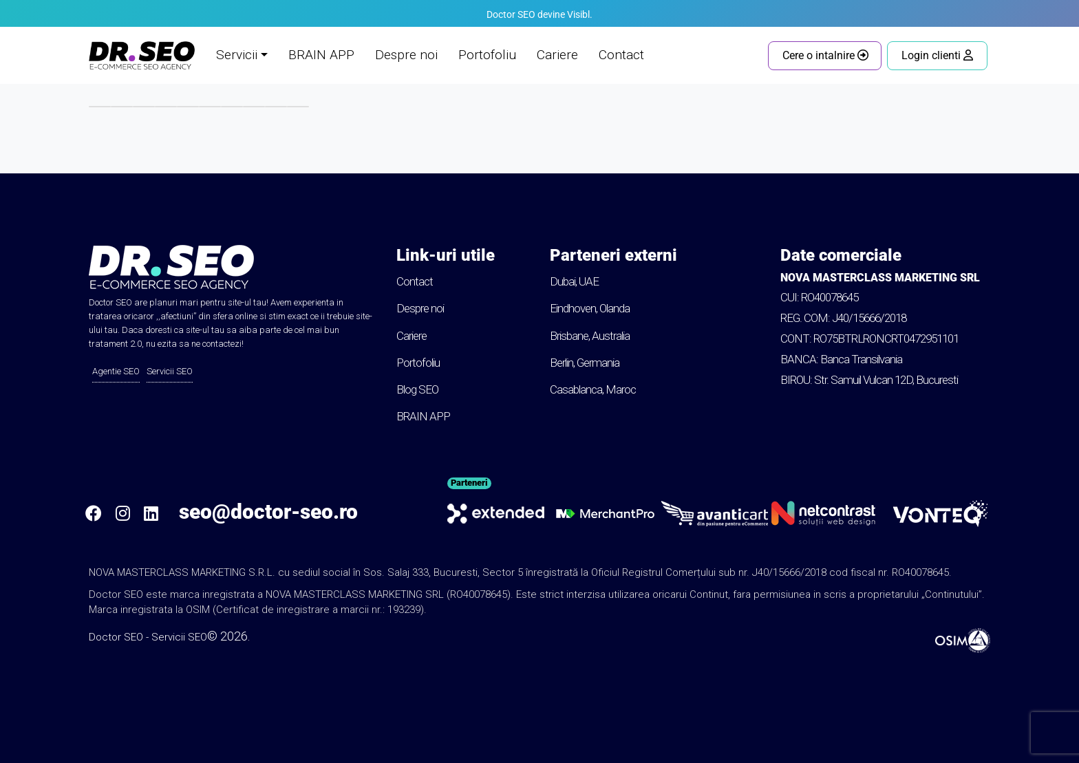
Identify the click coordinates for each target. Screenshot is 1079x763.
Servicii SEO (170, 371)
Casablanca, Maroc (593, 389)
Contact (621, 55)
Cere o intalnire (825, 55)
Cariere (557, 55)
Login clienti (937, 55)
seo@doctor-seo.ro (268, 511)
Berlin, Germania (584, 362)
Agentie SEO (116, 371)
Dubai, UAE (574, 281)
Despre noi (406, 55)
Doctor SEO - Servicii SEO (148, 637)
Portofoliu (487, 55)
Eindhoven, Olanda (590, 308)
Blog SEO (417, 389)
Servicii (236, 55)
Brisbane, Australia (590, 336)
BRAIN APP (321, 55)
